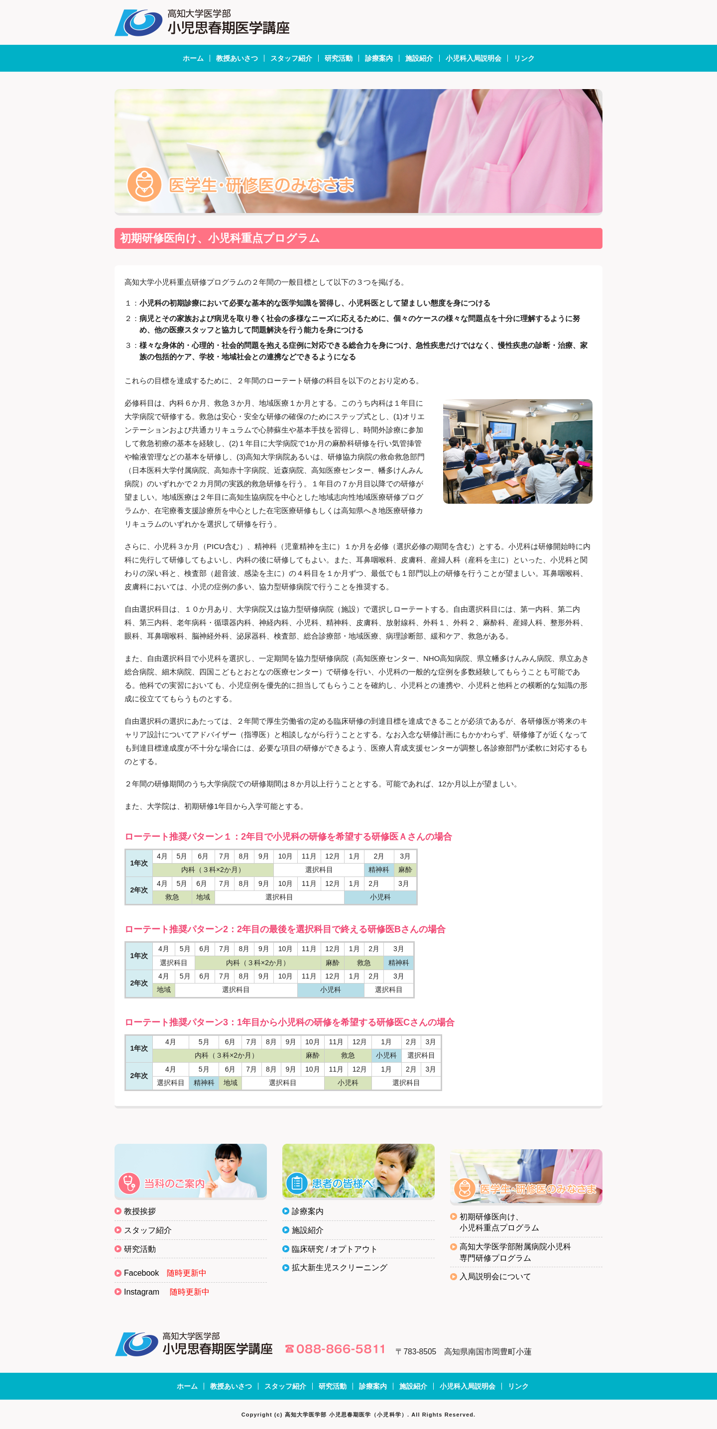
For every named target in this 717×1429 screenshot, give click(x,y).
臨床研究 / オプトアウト (335, 1249)
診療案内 (379, 58)
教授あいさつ (237, 58)
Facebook (141, 1273)
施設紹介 (419, 58)
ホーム (193, 58)
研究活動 (339, 58)
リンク (524, 58)
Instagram (141, 1292)
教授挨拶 (140, 1211)
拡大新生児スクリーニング (339, 1267)
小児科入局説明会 (473, 58)
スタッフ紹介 (291, 58)
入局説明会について (495, 1276)
